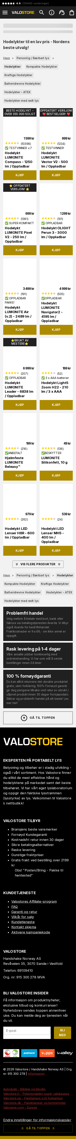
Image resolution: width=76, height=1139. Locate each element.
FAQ (14, 907)
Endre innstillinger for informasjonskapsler (37, 1120)
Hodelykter (12, 66)
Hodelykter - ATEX (17, 92)
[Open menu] (5, 12)
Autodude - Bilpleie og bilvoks (24, 1089)
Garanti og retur (24, 912)
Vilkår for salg (22, 917)
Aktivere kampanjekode (30, 932)
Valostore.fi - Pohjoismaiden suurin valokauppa (36, 1094)
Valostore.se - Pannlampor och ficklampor (33, 1098)
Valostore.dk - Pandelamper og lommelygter (34, 1103)
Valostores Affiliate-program (34, 901)
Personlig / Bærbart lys (33, 58)
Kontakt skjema (23, 927)
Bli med (62, 1032)
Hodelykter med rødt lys (21, 100)
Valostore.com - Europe (20, 1107)
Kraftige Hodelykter (18, 75)
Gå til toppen (37, 718)
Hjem (6, 58)
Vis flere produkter (38, 564)
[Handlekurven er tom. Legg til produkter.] (71, 12)
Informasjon (36, 1074)
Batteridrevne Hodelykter (22, 83)
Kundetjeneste (23, 922)
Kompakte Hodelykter (41, 66)
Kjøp (20, 175)
